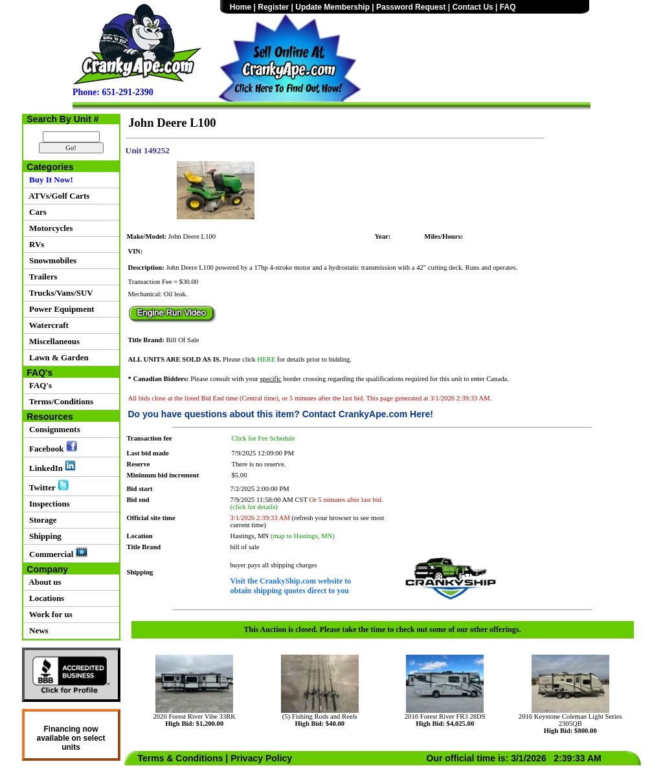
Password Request (410, 7)
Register (273, 7)
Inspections (47, 503)
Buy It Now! (49, 179)
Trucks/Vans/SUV (59, 293)
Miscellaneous (52, 341)
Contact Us (472, 7)
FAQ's (38, 385)
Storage (41, 520)
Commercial (56, 553)
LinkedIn (50, 466)
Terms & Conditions (180, 758)
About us (43, 582)
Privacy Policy (261, 758)
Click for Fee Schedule (263, 438)
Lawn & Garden (57, 357)
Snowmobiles (50, 260)
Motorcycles (49, 228)
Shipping (43, 536)
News (37, 630)
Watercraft (47, 325)
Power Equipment (60, 309)
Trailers (41, 276)
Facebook (51, 447)
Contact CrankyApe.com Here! (367, 414)
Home (240, 7)
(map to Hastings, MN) (303, 536)
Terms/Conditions (59, 401)
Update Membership (332, 7)
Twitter (47, 485)
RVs (35, 244)
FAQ (508, 7)
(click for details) (254, 506)
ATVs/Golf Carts (57, 196)
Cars (36, 212)
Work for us (49, 614)
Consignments (52, 429)
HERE (266, 359)
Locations (45, 598)
